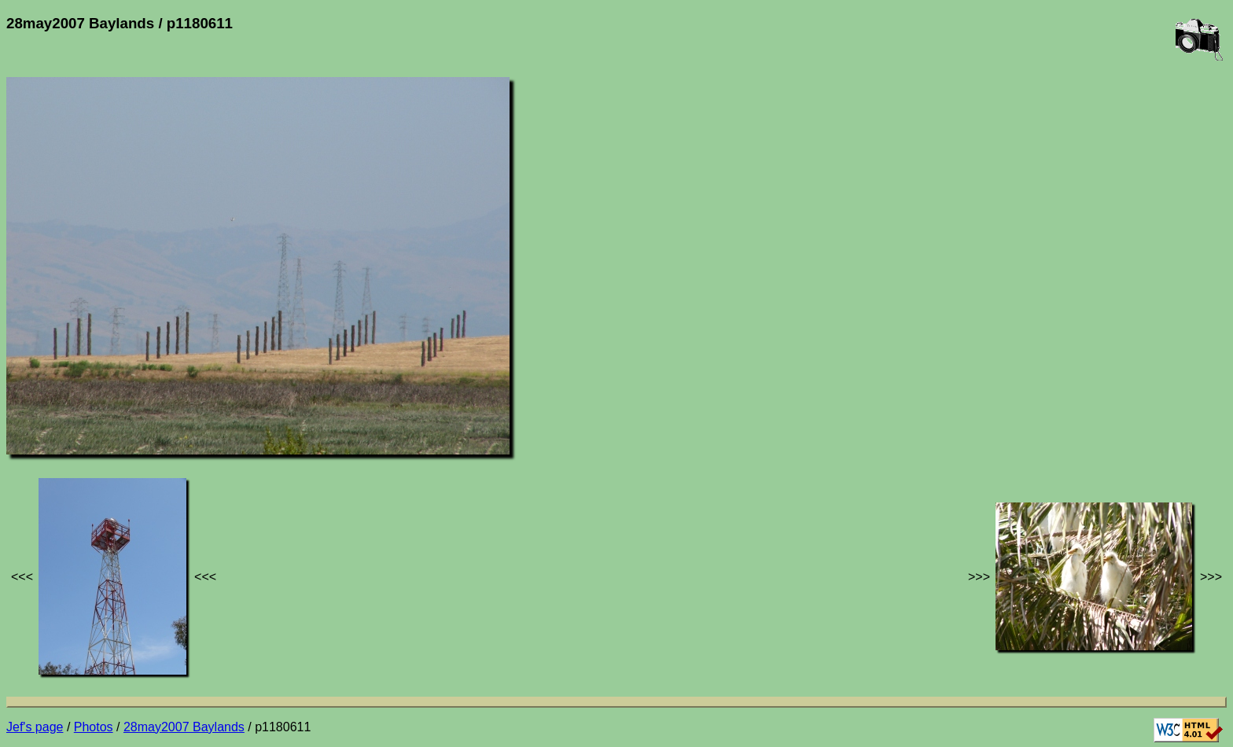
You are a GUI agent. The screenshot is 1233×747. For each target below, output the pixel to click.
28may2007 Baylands (184, 727)
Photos (93, 727)
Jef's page (34, 727)
